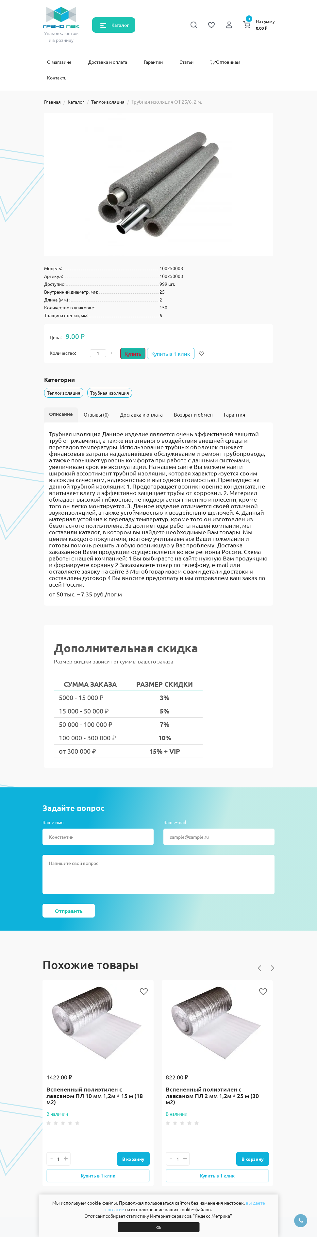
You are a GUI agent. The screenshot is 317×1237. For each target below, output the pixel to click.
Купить (133, 353)
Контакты (57, 77)
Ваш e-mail (174, 822)
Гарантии (153, 62)
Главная (52, 102)
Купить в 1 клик (173, 353)
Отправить (69, 910)
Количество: (63, 353)
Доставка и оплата (107, 62)
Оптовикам (225, 62)
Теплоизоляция (108, 102)
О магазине (59, 62)
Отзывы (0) (96, 414)
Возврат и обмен (193, 414)
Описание (61, 414)
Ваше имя (53, 822)
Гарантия (234, 414)
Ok (158, 1227)
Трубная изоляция (109, 393)
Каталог (120, 25)
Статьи (186, 62)
